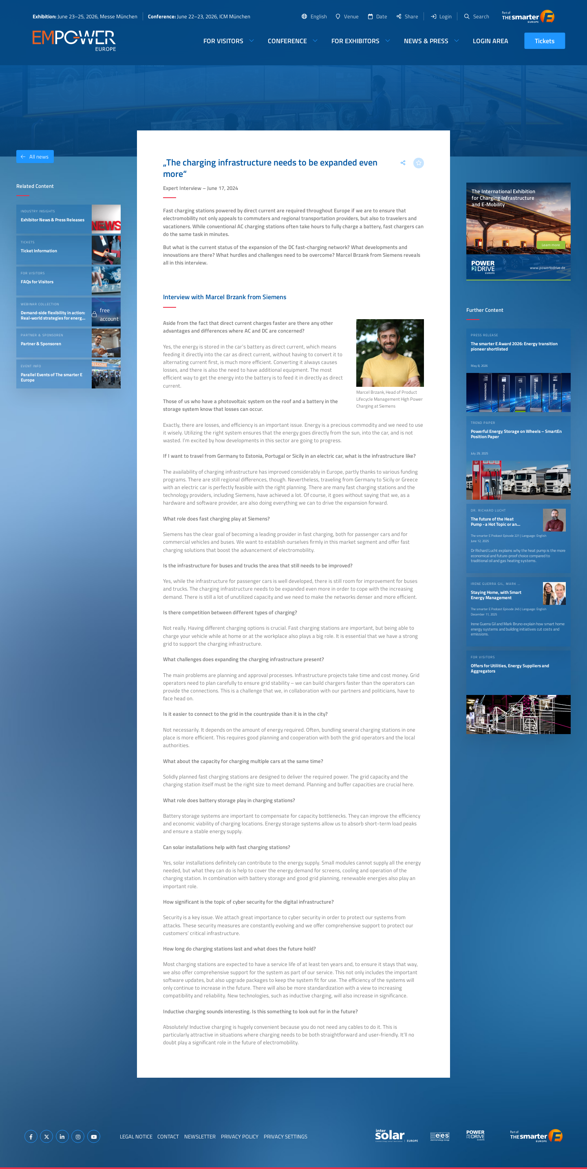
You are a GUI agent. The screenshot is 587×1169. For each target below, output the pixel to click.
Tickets (545, 41)
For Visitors (223, 41)
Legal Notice (136, 1136)
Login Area (490, 41)
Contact (168, 1136)
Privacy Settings (285, 1136)
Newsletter (200, 1136)
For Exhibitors (355, 41)
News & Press (426, 41)
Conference (287, 41)
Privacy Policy (239, 1136)
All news (32, 156)
